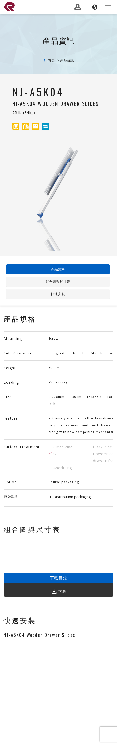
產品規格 (58, 269)
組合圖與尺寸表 (58, 281)
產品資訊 (67, 60)
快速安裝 (58, 294)
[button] (95, 7)
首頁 (51, 60)
